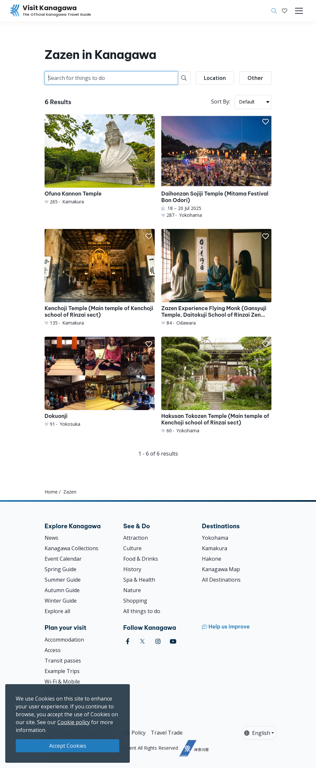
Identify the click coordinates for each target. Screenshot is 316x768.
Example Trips (62, 671)
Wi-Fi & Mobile (62, 681)
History (132, 569)
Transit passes (63, 660)
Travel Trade (167, 732)
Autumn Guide (62, 590)
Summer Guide (63, 579)
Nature (132, 590)
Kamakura (214, 548)
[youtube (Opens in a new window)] (173, 641)
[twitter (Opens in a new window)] (142, 641)
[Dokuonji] (100, 382)
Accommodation (64, 639)
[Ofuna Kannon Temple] (100, 159)
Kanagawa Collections (71, 548)
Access (53, 650)
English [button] (257, 733)
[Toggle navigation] (299, 10)
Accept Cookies (67, 745)
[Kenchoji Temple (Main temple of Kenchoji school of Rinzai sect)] (100, 277)
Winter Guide (61, 600)
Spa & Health (139, 579)
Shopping (135, 600)
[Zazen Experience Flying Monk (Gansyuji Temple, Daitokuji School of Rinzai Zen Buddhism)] (216, 277)
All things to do (141, 611)
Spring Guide (60, 569)
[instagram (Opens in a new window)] (158, 641)
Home (51, 492)
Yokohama (215, 537)
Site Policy (133, 732)
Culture (132, 548)
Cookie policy (73, 722)
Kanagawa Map (221, 569)
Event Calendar (63, 558)
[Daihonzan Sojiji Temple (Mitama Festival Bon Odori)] (216, 166)
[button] (284, 10)
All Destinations (221, 579)
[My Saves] (284, 10)
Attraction (135, 537)
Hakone (211, 558)
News (51, 537)
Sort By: (220, 101)
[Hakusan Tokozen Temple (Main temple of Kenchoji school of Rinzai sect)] (216, 385)
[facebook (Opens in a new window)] (127, 641)
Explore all (57, 611)
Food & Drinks (140, 558)
